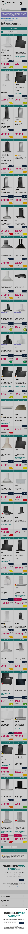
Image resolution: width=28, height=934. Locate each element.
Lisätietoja (18, 886)
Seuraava (14, 32)
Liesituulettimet (15, 18)
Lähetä (21, 879)
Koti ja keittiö (8, 18)
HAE (24, 9)
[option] (2, 50)
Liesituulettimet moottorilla (7, 20)
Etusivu (2, 18)
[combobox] (11, 9)
